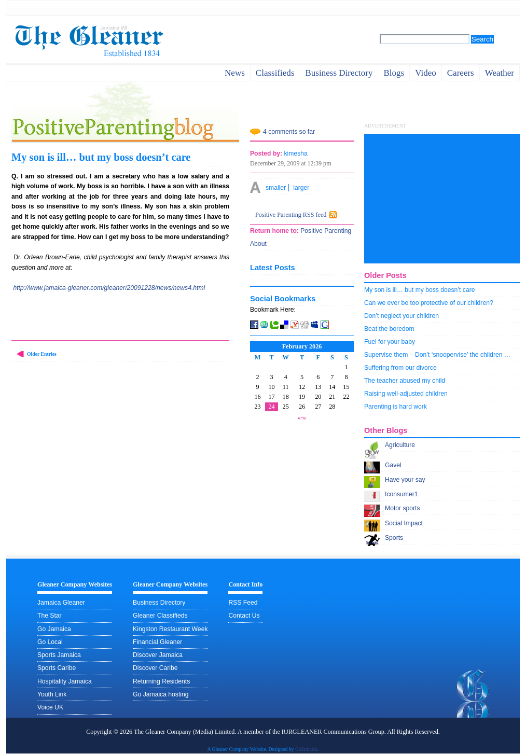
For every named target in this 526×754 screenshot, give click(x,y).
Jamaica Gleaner (61, 602)
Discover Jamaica (158, 655)
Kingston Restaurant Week (170, 629)
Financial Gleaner (157, 642)
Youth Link (51, 694)
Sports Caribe (56, 668)
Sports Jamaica (59, 655)
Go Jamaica (54, 629)
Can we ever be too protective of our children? (428, 302)
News (235, 73)
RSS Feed (242, 602)
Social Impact (404, 523)
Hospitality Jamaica (64, 681)
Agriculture (400, 445)
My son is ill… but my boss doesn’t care (100, 157)
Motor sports (402, 508)
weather (499, 73)
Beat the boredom (389, 328)
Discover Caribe (155, 668)
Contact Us (243, 615)
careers (460, 73)
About (258, 243)
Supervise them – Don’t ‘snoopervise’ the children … (437, 354)
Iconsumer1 (401, 494)
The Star (49, 615)
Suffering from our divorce (400, 367)
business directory (339, 73)
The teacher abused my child (404, 380)
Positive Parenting (325, 230)
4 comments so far (289, 131)
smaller (276, 187)
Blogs (393, 73)
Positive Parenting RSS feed (290, 214)
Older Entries (42, 354)
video (425, 73)
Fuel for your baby (389, 341)
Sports (394, 537)
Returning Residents (161, 681)
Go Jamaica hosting (160, 694)
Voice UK (50, 707)
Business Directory (159, 602)
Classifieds (275, 73)
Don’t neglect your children (401, 315)
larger (301, 187)
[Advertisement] (442, 198)
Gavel (393, 465)
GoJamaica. (307, 749)
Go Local (50, 642)
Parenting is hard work (395, 406)
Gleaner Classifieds (160, 615)
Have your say (405, 479)
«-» (302, 417)
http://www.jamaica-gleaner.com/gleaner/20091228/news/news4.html (109, 287)
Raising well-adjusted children (406, 393)
